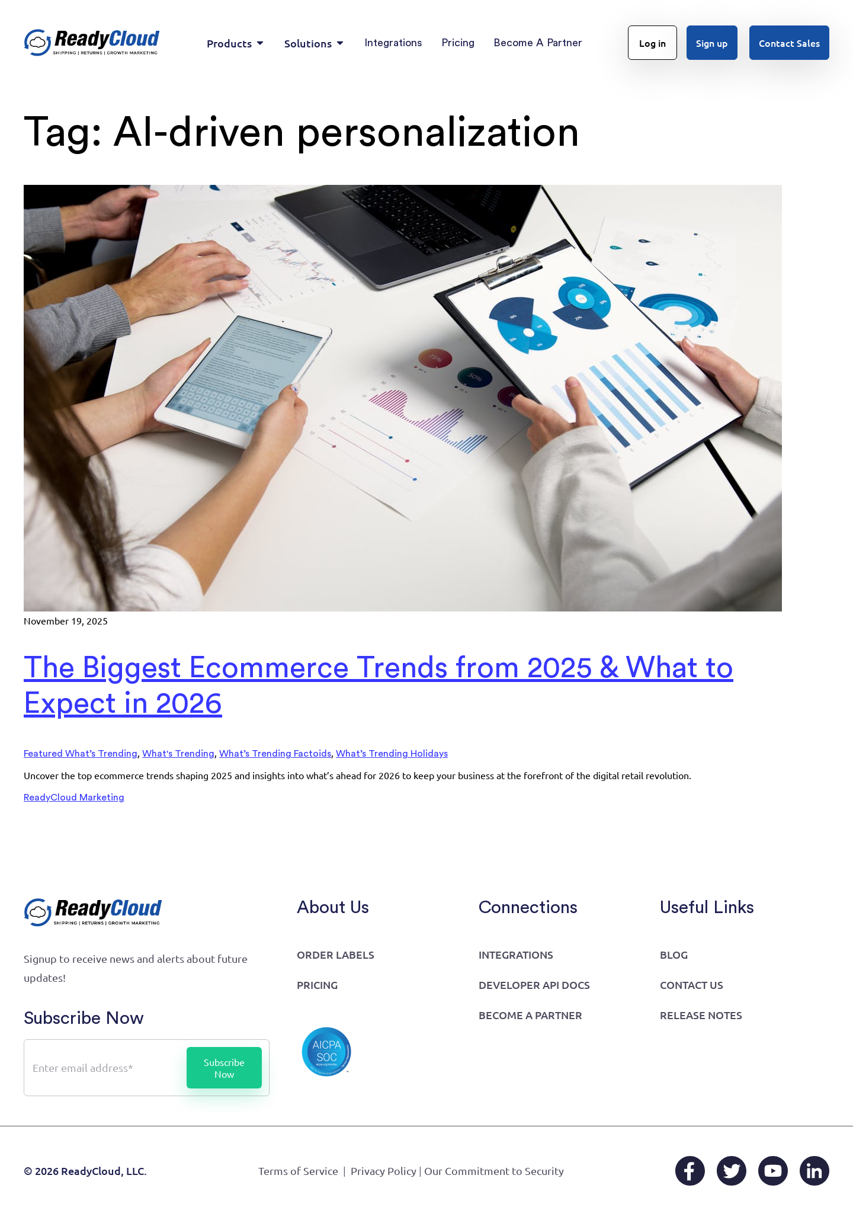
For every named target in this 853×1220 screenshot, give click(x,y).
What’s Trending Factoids (275, 753)
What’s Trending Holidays (392, 753)
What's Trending (178, 753)
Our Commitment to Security (494, 1170)
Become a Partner (530, 1015)
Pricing (317, 984)
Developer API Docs (534, 984)
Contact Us (691, 984)
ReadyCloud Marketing (74, 797)
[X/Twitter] (731, 1171)
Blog (674, 954)
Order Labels (335, 954)
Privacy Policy (383, 1170)
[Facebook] (690, 1171)
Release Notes (701, 1015)
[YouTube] (773, 1171)
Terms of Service (298, 1170)
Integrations (516, 954)
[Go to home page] (92, 43)
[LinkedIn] (814, 1171)
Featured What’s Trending (80, 753)
